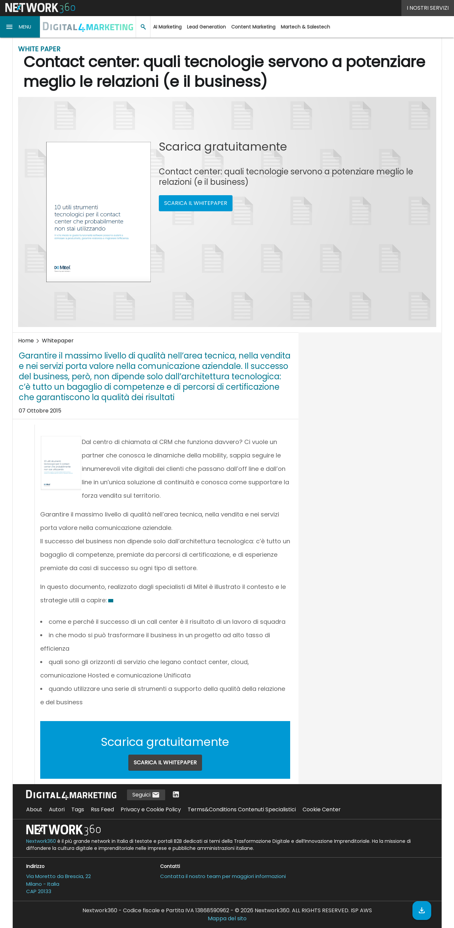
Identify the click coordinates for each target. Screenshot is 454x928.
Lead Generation (206, 26)
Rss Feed (102, 809)
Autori (57, 809)
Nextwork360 (41, 841)
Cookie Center (322, 809)
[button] (20, 27)
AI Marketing (167, 26)
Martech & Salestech (305, 26)
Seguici (146, 795)
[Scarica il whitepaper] (421, 910)
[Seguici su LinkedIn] (176, 795)
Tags (77, 809)
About (34, 809)
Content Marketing (253, 26)
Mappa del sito (227, 918)
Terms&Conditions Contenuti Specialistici (242, 809)
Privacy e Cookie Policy (151, 809)
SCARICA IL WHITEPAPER (195, 203)
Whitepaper (58, 340)
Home (26, 340)
